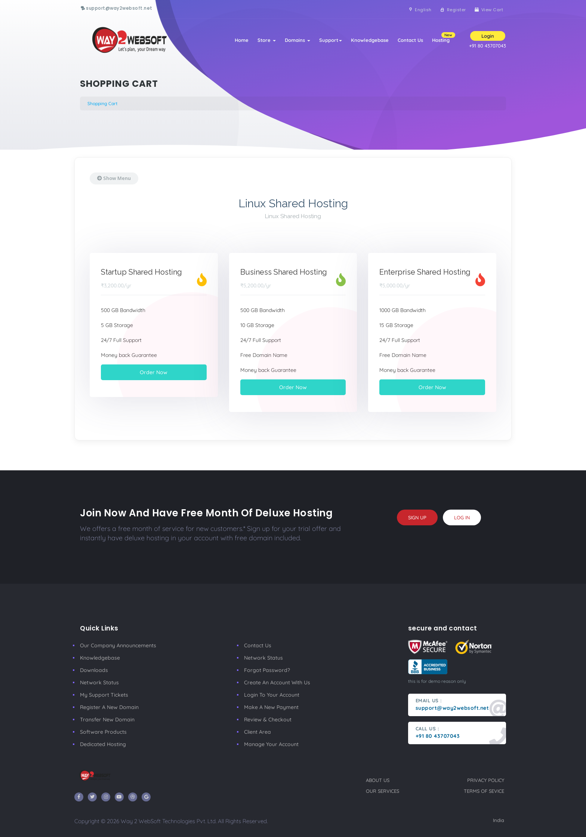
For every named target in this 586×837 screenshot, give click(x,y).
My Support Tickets (104, 694)
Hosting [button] (443, 37)
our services (382, 791)
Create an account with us (277, 682)
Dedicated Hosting (103, 744)
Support (330, 40)
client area (257, 731)
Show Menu (114, 178)
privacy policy (485, 780)
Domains (297, 40)
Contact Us (410, 40)
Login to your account (271, 694)
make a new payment (271, 707)
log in (462, 517)
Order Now (153, 372)
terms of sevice (484, 791)
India (498, 820)
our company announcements (118, 645)
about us (377, 780)
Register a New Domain (109, 707)
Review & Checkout (268, 719)
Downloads (94, 670)
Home (242, 40)
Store (266, 40)
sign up (417, 517)
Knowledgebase (370, 40)
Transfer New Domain (107, 719)
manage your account (271, 744)
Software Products (103, 731)
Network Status (99, 682)
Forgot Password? (267, 670)
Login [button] (487, 36)
